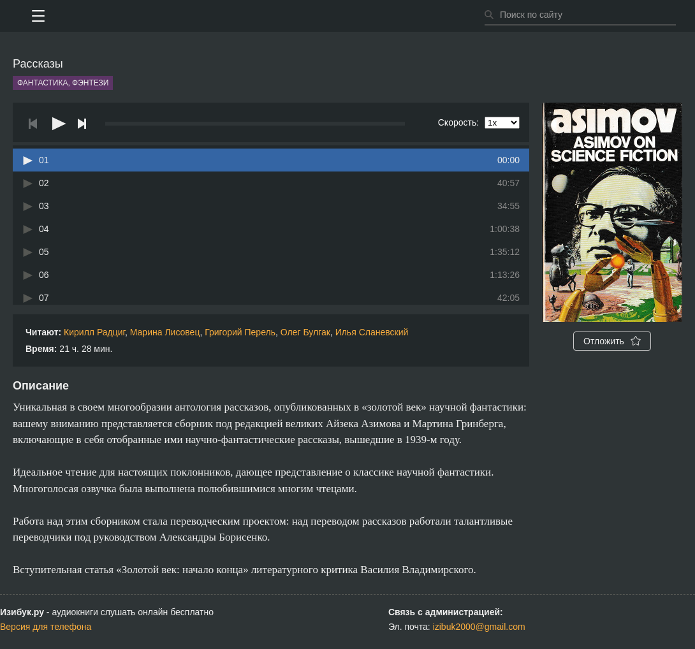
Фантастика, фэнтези (62, 82)
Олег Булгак (305, 332)
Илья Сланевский (372, 332)
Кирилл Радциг (94, 332)
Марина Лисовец (165, 332)
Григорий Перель (240, 332)
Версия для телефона (45, 627)
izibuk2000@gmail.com (479, 627)
